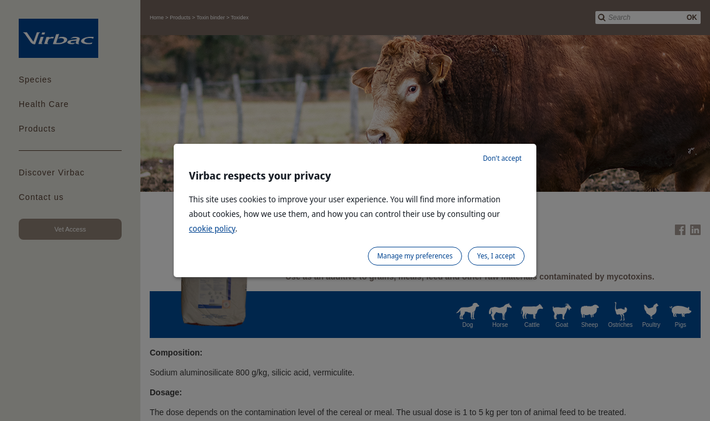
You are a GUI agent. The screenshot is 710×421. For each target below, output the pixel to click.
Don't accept (502, 158)
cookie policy (212, 228)
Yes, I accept (496, 256)
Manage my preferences (415, 256)
